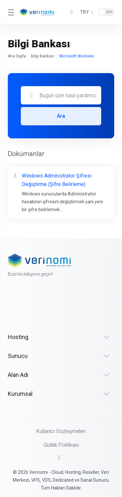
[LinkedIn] (43, 292)
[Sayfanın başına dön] (61, 457)
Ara (61, 116)
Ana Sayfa (17, 56)
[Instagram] (59, 305)
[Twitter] (27, 292)
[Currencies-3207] (86, 12)
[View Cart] (71, 12)
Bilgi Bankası (42, 56)
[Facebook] (11, 301)
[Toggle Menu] (10, 12)
